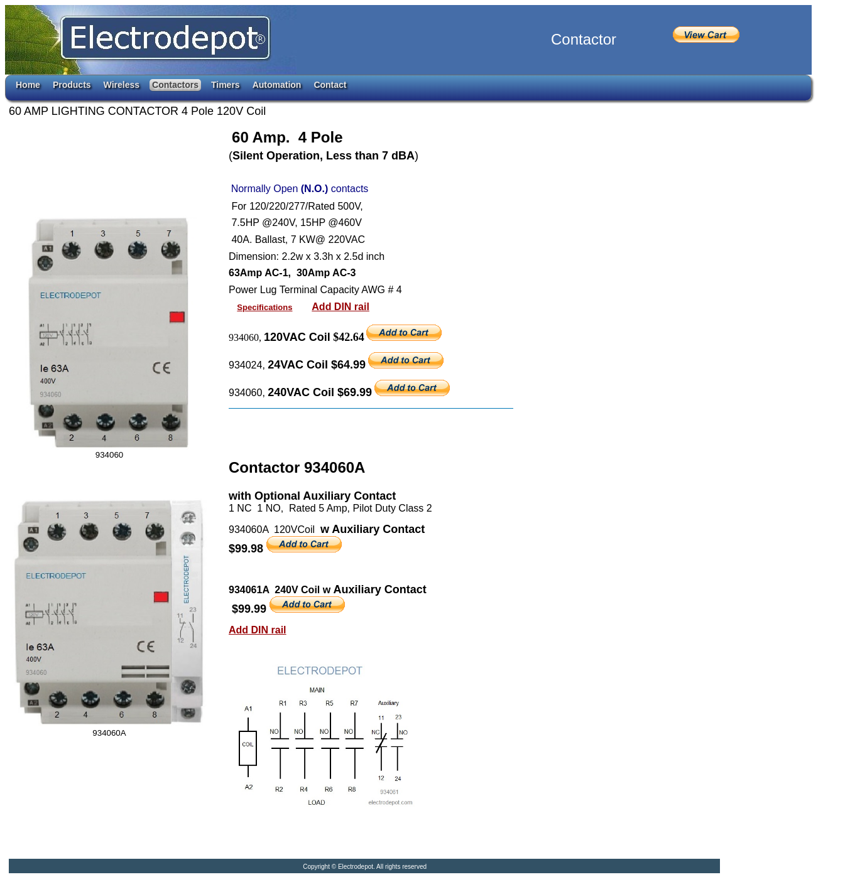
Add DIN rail (340, 306)
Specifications (264, 307)
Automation (277, 85)
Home (28, 85)
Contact (329, 85)
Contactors (175, 85)
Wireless (121, 85)
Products (72, 85)
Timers (225, 85)
